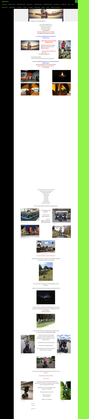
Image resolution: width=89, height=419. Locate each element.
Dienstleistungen (12, 7)
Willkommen (4, 4)
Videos (69, 4)
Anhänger (25, 7)
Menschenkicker (57, 4)
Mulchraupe (19, 7)
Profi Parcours (29, 4)
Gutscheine (30, 7)
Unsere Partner (4, 7)
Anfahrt (43, 7)
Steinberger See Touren (21, 4)
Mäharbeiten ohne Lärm (47, 4)
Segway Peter (5, 1)
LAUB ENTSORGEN (37, 7)
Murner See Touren (11, 4)
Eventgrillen (63, 4)
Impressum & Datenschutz (55, 7)
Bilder (73, 4)
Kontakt (47, 7)
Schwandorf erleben (38, 4)
